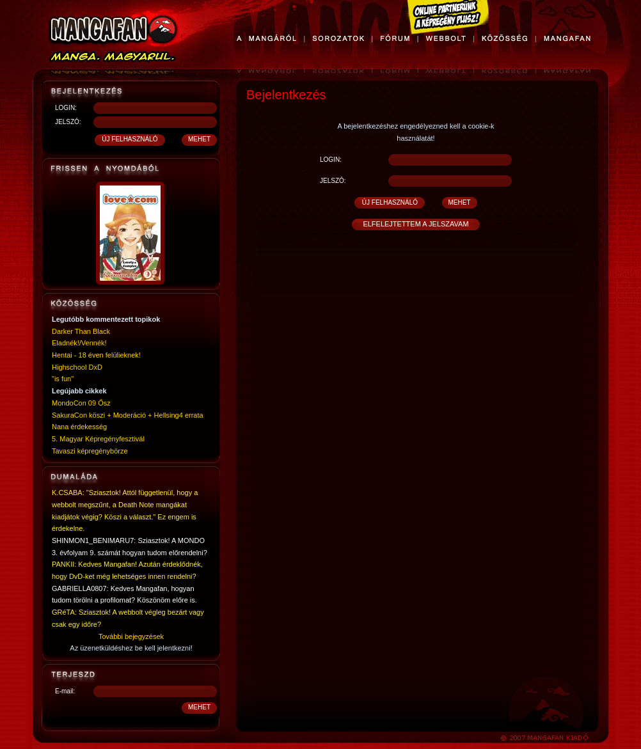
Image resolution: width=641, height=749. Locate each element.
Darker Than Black (81, 331)
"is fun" (63, 378)
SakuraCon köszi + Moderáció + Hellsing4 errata (127, 415)
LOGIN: (66, 107)
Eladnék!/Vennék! (79, 343)
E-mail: (65, 691)
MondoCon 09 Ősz (81, 403)
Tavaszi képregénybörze (90, 451)
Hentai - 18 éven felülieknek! (96, 355)
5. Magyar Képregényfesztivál (98, 439)
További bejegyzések (131, 636)
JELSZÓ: (68, 121)
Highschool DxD (77, 367)
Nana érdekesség (79, 426)
